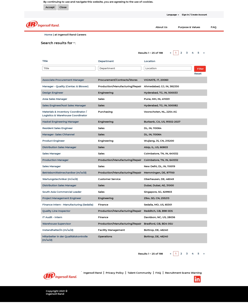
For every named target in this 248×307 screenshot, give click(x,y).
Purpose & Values (189, 27)
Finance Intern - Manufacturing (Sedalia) (67, 204)
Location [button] (149, 61)
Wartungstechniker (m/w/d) (60, 179)
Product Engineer (53, 140)
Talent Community (139, 272)
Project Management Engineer (61, 198)
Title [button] (45, 61)
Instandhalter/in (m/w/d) (57, 230)
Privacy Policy (115, 272)
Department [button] (106, 61)
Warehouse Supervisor (56, 223)
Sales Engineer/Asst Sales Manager (64, 105)
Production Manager (55, 160)
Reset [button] (197, 73)
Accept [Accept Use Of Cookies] (50, 7)
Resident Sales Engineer (57, 128)
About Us (161, 27)
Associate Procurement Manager (63, 79)
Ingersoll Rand (92, 272)
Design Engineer (52, 92)
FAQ (213, 27)
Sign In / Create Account (194, 14)
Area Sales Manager (54, 99)
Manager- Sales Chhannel (58, 134)
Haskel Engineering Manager (60, 121)
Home (48, 34)
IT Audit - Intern (52, 217)
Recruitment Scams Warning (183, 272)
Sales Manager (51, 153)
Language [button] (173, 14)
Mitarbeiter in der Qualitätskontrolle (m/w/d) (65, 238)
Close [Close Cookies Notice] (63, 7)
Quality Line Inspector (56, 210)
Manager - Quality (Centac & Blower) (65, 86)
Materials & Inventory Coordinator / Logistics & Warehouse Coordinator (64, 113)
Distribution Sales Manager (59, 147)
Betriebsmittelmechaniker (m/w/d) (64, 172)
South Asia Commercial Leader (61, 191)
